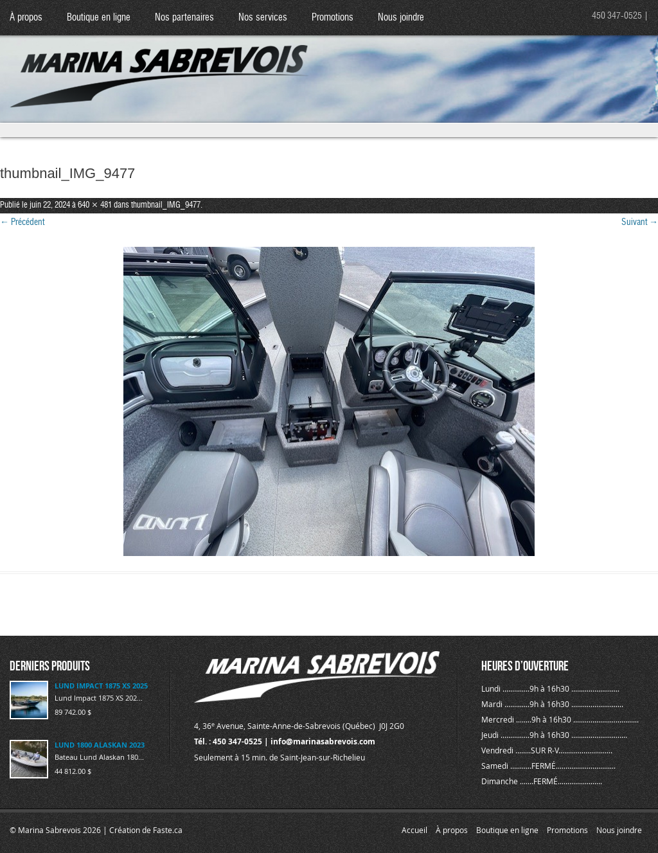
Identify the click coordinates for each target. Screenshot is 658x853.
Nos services (262, 17)
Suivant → (639, 222)
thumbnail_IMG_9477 (165, 205)
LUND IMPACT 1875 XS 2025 (101, 685)
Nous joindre (401, 17)
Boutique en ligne (98, 17)
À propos (26, 17)
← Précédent (22, 222)
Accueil (414, 830)
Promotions (332, 17)
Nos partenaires (184, 17)
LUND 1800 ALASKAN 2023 (100, 745)
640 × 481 (95, 205)
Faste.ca (167, 830)
